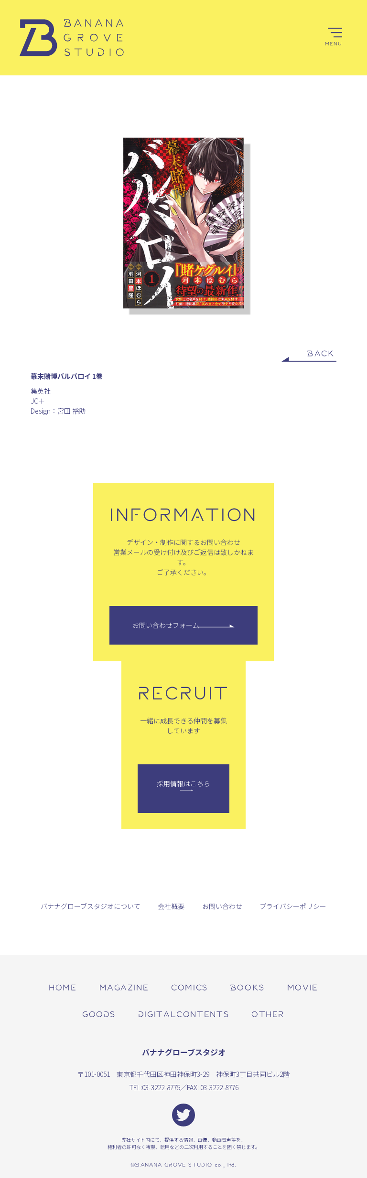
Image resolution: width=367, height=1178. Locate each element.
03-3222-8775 (161, 1087)
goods (99, 1014)
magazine (124, 987)
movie (302, 987)
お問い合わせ (222, 906)
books (247, 987)
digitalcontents (183, 1014)
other (268, 1014)
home (62, 987)
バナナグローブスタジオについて (90, 906)
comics (189, 987)
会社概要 (171, 906)
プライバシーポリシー (292, 906)
